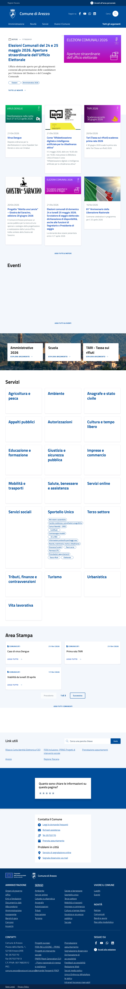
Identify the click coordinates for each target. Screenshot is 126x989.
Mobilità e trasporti (73, 902)
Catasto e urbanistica (45, 898)
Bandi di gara (11, 918)
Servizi (45, 24)
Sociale (67, 922)
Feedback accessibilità (74, 962)
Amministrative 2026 (30, 82)
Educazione (40, 914)
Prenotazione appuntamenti (95, 749)
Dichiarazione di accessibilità (72, 956)
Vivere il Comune (62, 24)
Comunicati (99, 914)
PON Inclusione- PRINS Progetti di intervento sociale (59, 751)
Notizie (97, 910)
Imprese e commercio (74, 906)
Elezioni (14, 82)
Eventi (97, 894)
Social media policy (73, 970)
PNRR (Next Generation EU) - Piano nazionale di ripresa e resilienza (48, 962)
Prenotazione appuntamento (71, 945)
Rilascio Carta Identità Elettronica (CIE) (22, 749)
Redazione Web (71, 966)
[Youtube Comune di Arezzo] (83, 13)
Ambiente (39, 890)
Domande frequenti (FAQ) (47, 970)
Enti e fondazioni (13, 898)
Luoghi (97, 890)
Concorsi (9, 922)
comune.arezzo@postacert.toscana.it (21, 970)
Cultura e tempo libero (74, 910)
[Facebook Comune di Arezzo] (78, 13)
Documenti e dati (13, 902)
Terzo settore (70, 898)
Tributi (38, 910)
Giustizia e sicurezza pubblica (73, 916)
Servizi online (41, 894)
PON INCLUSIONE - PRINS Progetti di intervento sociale (47, 950)
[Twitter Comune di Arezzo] (88, 13)
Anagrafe (39, 902)
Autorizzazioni (41, 906)
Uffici (7, 894)
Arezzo (8, 759)
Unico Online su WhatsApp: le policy (77, 976)
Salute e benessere (73, 890)
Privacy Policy (23, 986)
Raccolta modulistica (103, 922)
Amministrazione (16, 24)
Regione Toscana (51, 759)
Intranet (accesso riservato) (77, 982)
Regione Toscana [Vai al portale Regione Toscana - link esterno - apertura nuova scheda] (14, 3)
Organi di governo (13, 890)
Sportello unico (71, 894)
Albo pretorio (11, 906)
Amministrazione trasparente (13, 912)
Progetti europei (42, 943)
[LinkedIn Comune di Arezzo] (93, 13)
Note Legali (10, 986)
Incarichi (9, 926)
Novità (33, 24)
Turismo (38, 918)
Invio (116, 741)
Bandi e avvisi (100, 918)
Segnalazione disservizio (76, 950)
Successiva (77, 695)
